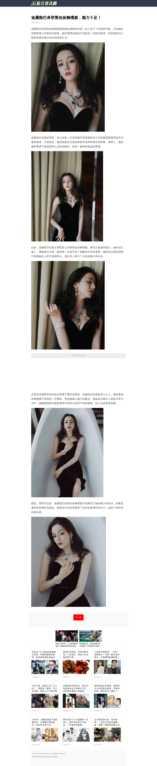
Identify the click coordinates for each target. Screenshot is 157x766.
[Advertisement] (78, 374)
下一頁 (78, 617)
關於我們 (35, 757)
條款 (48, 757)
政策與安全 (43, 757)
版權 (55, 757)
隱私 (52, 757)
